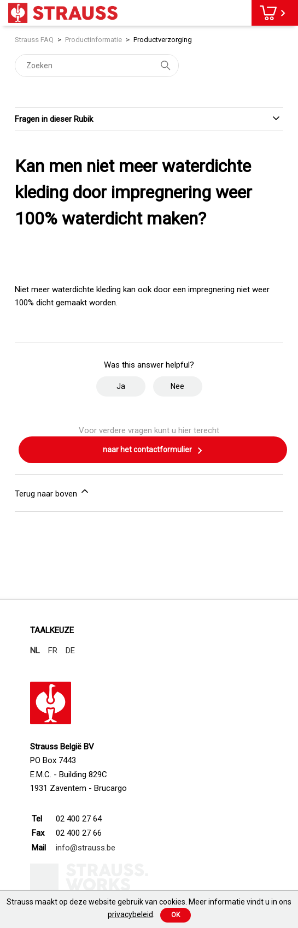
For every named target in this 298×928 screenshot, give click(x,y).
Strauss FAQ (35, 40)
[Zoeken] (96, 65)
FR (52, 650)
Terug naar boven (52, 492)
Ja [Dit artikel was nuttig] (120, 386)
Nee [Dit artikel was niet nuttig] (177, 386)
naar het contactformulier (153, 450)
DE (70, 650)
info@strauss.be (85, 848)
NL (35, 650)
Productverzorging (162, 40)
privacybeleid (130, 914)
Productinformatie (93, 40)
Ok (175, 915)
